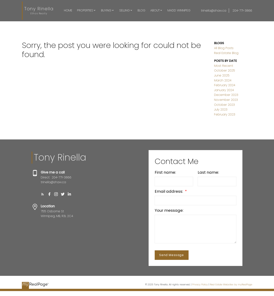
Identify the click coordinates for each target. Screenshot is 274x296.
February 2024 (224, 85)
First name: (165, 172)
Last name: (208, 172)
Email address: (169, 191)
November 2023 (226, 100)
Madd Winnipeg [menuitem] (178, 10)
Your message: (169, 210)
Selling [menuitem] (124, 10)
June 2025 (221, 75)
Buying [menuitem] (106, 10)
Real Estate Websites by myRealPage (231, 284)
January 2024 (224, 90)
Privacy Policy (200, 284)
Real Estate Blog (226, 53)
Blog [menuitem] (141, 10)
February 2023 (224, 114)
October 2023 (224, 105)
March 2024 (222, 80)
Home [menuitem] (68, 10)
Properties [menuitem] (85, 10)
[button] (42, 194)
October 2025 (224, 70)
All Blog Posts (223, 48)
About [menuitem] (155, 10)
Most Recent (223, 66)
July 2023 (220, 109)
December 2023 (226, 95)
